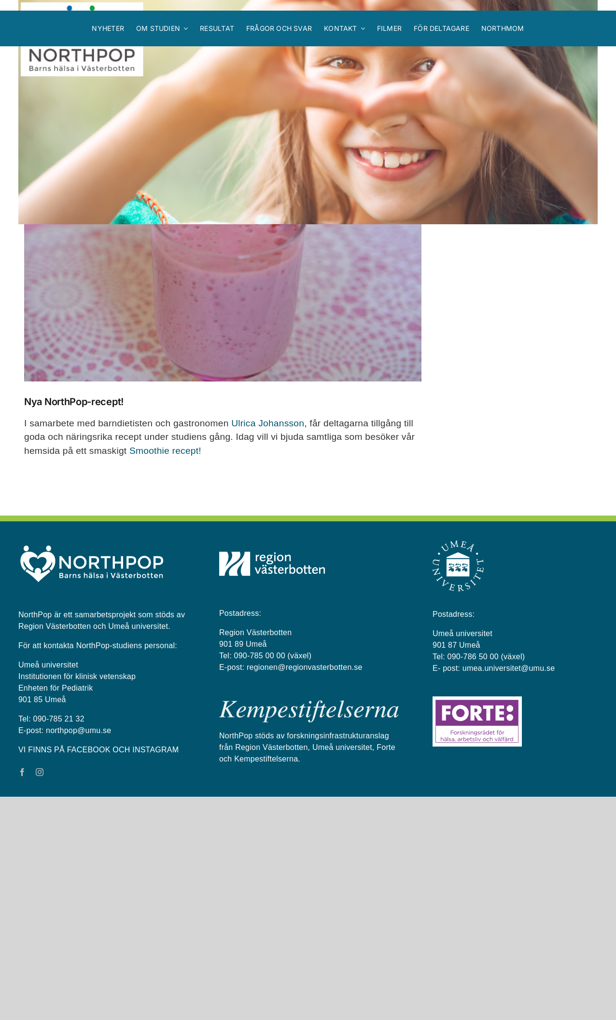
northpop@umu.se (78, 954)
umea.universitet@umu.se (508, 891)
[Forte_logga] (477, 923)
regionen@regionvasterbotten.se (305, 890)
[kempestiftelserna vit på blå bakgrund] (309, 927)
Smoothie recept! (165, 674)
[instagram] (39, 995)
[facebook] (22, 995)
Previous (370, 302)
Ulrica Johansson (267, 646)
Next (405, 302)
